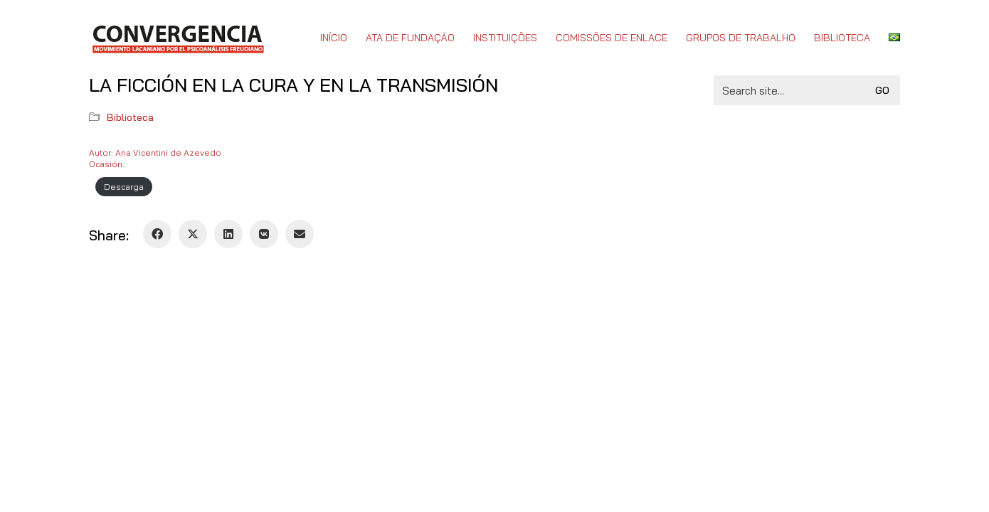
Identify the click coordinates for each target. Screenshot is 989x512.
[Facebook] (157, 234)
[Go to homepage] (177, 38)
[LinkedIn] (228, 234)
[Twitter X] (193, 234)
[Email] (299, 234)
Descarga (124, 186)
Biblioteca (130, 117)
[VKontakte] (264, 234)
